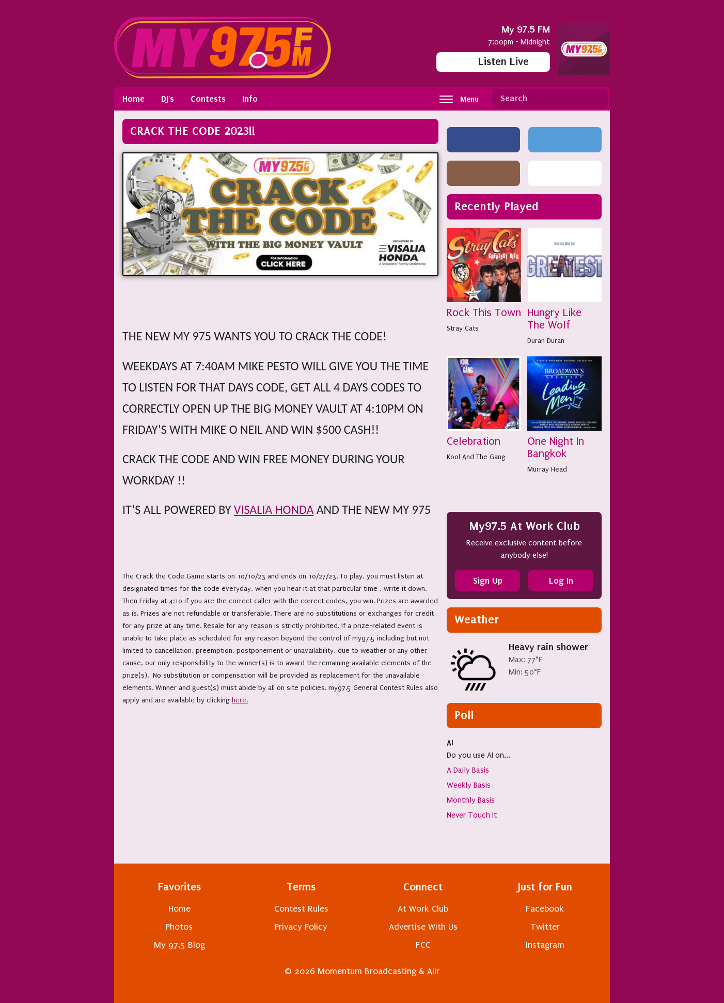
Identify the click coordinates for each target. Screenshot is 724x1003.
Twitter (545, 927)
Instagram (545, 945)
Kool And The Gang (476, 457)
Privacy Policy (301, 927)
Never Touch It (472, 815)
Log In (561, 580)
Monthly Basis (471, 800)
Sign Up (487, 580)
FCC (423, 945)
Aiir (433, 971)
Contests (208, 98)
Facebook (545, 909)
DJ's (167, 98)
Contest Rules (301, 909)
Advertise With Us (423, 927)
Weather (476, 619)
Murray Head (547, 469)
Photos (179, 927)
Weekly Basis (469, 785)
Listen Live (493, 62)
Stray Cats (463, 328)
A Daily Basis (468, 770)
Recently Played (496, 206)
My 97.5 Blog (179, 945)
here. (240, 700)
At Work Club (423, 909)
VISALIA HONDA (274, 509)
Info (250, 98)
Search (596, 98)
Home (133, 98)
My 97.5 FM (525, 29)
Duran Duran (545, 340)
